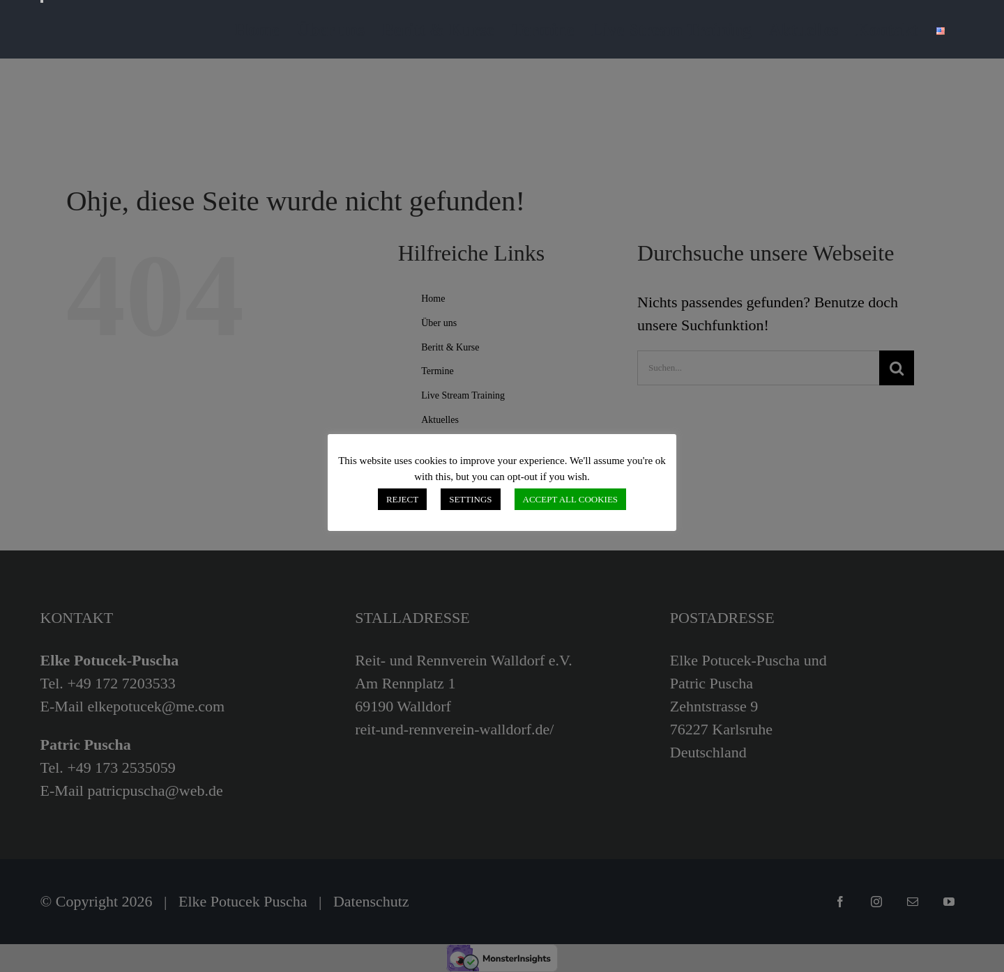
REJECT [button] (402, 499)
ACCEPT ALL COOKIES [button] (570, 499)
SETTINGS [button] (470, 499)
